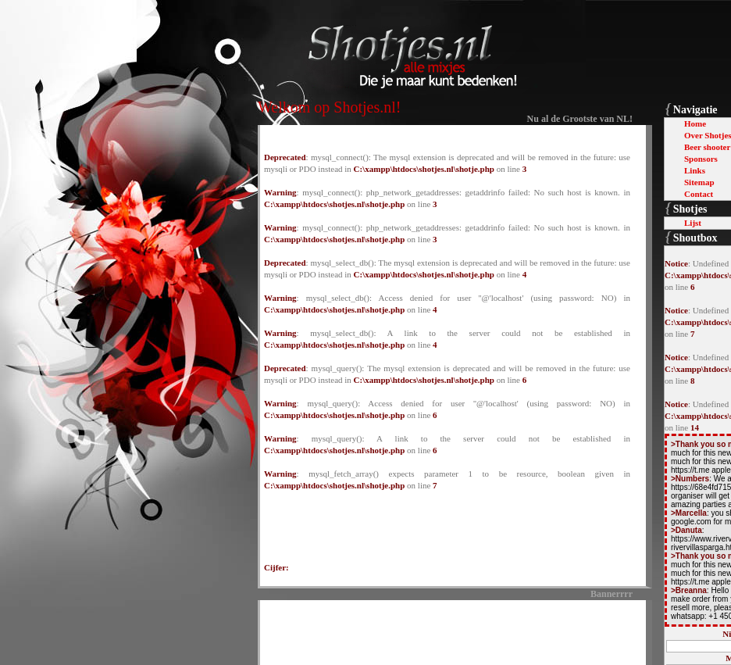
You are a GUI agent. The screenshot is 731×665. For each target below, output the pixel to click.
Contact (698, 193)
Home (695, 123)
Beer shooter (707, 147)
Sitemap (699, 182)
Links (694, 170)
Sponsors (701, 158)
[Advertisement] (447, 629)
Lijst (692, 222)
